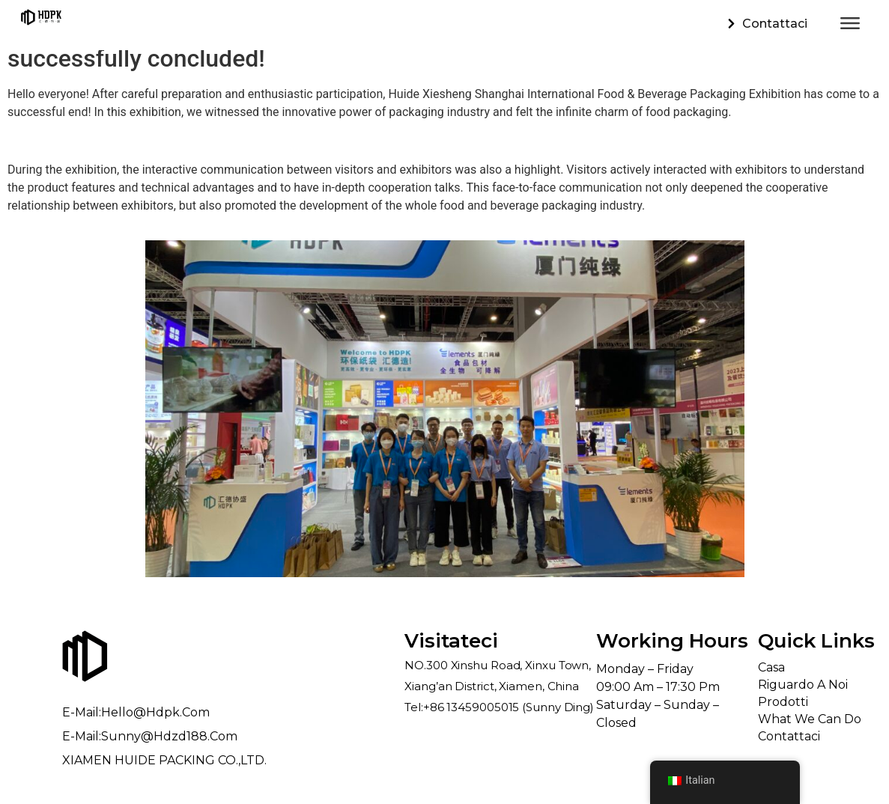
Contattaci (789, 736)
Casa (771, 667)
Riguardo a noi (803, 684)
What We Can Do (809, 719)
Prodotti (783, 702)
